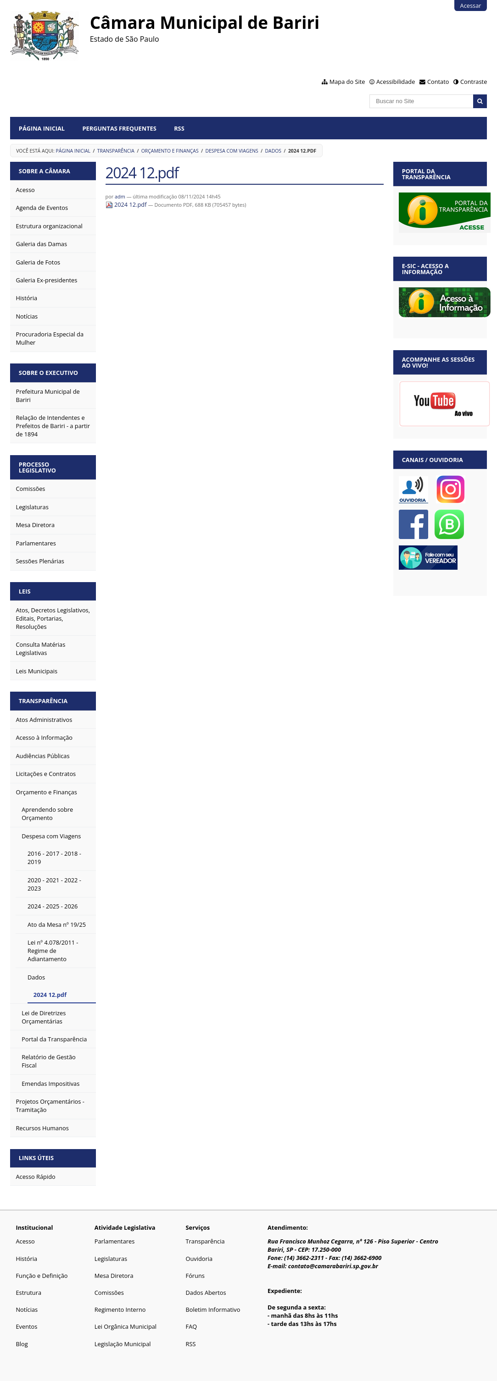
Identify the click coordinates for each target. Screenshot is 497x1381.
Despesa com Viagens (231, 151)
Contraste (473, 81)
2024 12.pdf (127, 204)
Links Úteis (36, 1158)
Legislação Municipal (123, 1344)
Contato (438, 81)
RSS (179, 128)
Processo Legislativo (37, 467)
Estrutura (28, 1292)
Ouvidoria (199, 1258)
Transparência (115, 151)
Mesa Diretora (114, 1275)
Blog (22, 1344)
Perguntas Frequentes (119, 128)
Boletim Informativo (213, 1309)
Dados (273, 151)
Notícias (27, 1309)
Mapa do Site (347, 81)
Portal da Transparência (426, 174)
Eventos (26, 1326)
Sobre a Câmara (44, 171)
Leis (25, 591)
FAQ (191, 1326)
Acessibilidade (395, 81)
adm (120, 196)
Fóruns (195, 1275)
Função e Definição (41, 1275)
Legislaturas (111, 1258)
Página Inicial (42, 128)
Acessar (470, 5)
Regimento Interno (120, 1309)
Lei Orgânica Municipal (125, 1326)
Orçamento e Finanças (170, 151)
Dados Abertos (206, 1292)
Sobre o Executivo (48, 373)
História (26, 1258)
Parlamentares (114, 1241)
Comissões (109, 1292)
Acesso (25, 1241)
